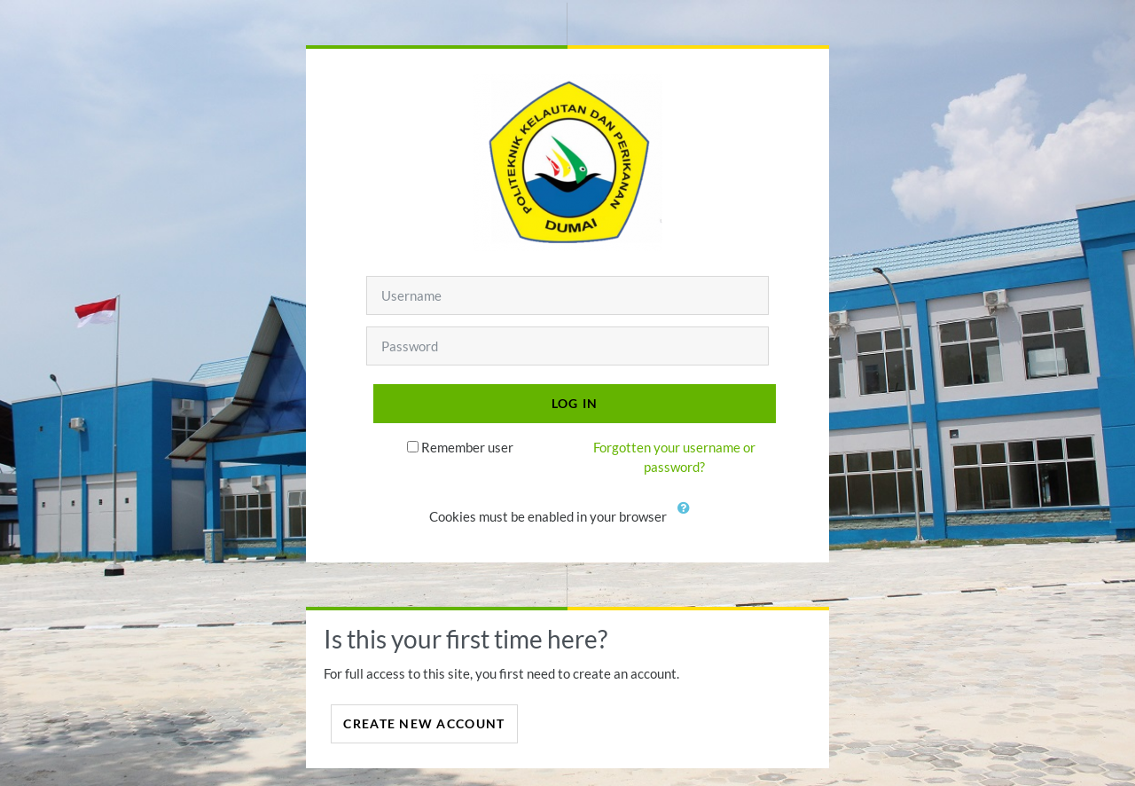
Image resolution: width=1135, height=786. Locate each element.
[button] (687, 518)
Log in (575, 403)
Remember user (467, 447)
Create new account (424, 723)
